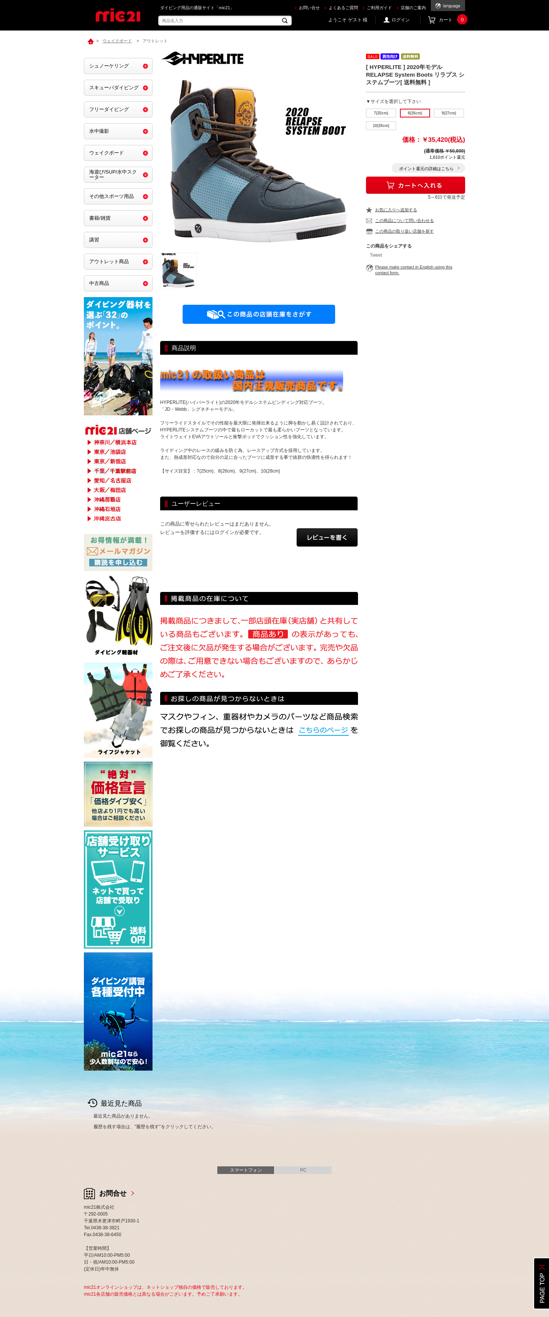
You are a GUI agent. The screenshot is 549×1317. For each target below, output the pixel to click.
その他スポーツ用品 (111, 196)
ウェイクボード (106, 153)
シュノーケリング (109, 66)
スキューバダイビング (114, 87)
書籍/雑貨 (100, 218)
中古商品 (99, 283)
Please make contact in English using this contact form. (413, 270)
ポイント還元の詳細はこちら (426, 168)
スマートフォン (246, 1170)
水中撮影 (99, 131)
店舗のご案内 (413, 7)
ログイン (401, 20)
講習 (94, 240)
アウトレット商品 (109, 261)
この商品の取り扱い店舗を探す (404, 231)
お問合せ (113, 1193)
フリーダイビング (109, 109)
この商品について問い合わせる (404, 220)
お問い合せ (309, 7)
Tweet (376, 255)
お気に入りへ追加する (396, 209)
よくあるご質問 (343, 7)
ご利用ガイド (379, 7)
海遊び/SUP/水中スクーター (113, 174)
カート (452, 20)
